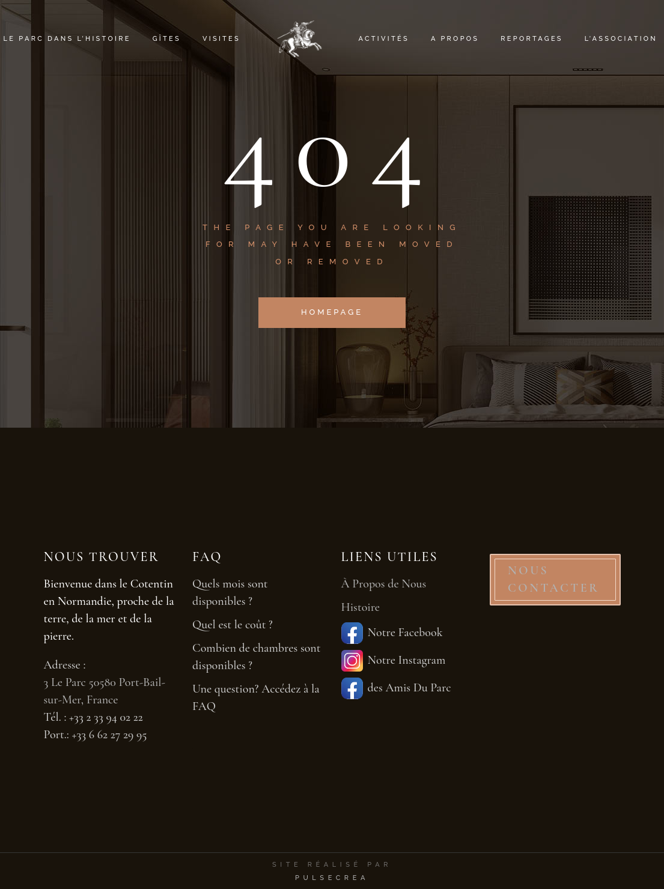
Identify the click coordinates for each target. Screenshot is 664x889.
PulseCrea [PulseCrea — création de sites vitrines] (332, 878)
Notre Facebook (392, 633)
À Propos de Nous (384, 584)
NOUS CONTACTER (554, 579)
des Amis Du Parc (396, 688)
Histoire (360, 607)
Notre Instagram (393, 661)
